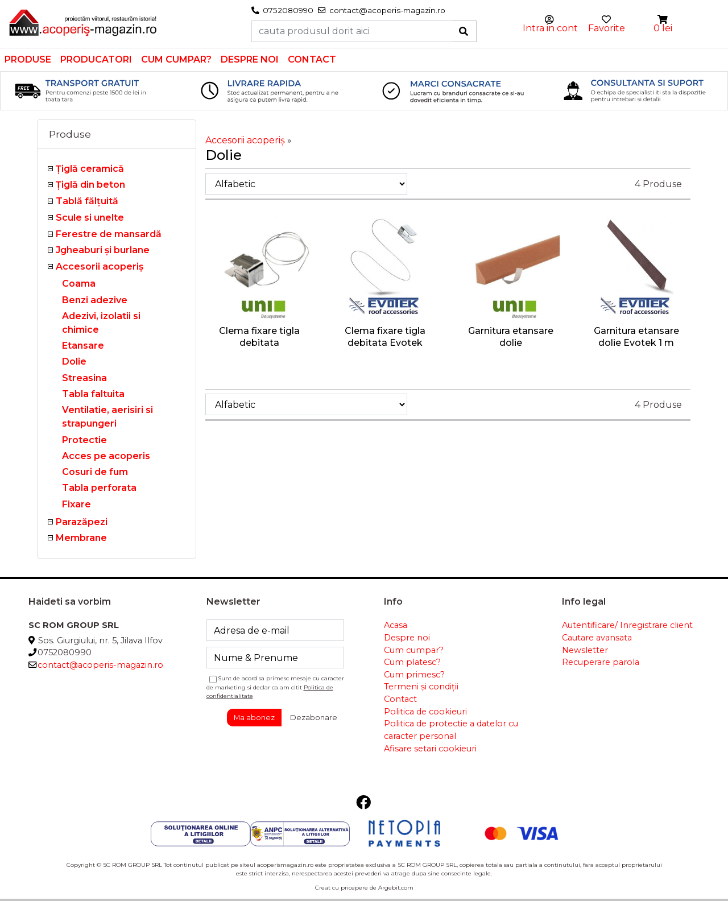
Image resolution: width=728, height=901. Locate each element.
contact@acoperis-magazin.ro (100, 665)
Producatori (96, 59)
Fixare (76, 504)
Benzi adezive (94, 300)
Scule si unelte (90, 217)
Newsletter (585, 650)
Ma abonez (254, 717)
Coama (79, 283)
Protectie (84, 440)
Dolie (74, 361)
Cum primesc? (414, 674)
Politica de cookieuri (425, 711)
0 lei (662, 28)
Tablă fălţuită (87, 201)
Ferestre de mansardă (109, 234)
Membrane (81, 537)
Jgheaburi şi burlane (103, 250)
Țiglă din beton (90, 184)
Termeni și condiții (421, 686)
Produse (28, 59)
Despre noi (250, 59)
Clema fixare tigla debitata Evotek (385, 336)
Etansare (83, 345)
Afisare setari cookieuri (430, 748)
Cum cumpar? (176, 59)
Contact (312, 59)
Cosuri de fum (95, 471)
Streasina (84, 378)
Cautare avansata (597, 638)
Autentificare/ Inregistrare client (627, 625)
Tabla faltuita (93, 393)
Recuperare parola (600, 662)
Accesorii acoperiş (99, 266)
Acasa (395, 625)
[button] (663, 19)
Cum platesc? (412, 662)
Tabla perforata (99, 487)
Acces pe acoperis (106, 455)
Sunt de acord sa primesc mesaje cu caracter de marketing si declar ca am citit (275, 687)
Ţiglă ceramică (90, 168)
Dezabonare (313, 717)
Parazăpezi (81, 521)
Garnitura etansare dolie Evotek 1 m (636, 336)
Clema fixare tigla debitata (259, 336)
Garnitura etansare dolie (510, 336)
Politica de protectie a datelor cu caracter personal (451, 729)
